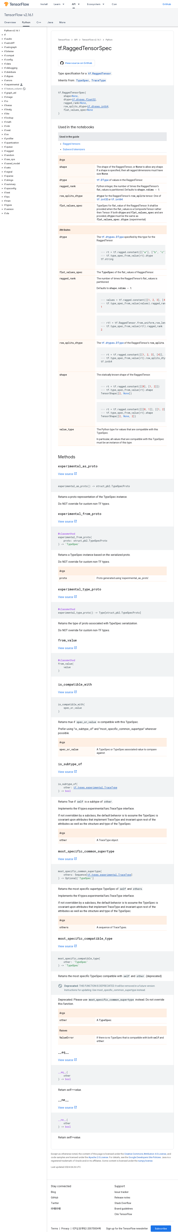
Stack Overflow (123, 1203)
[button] (22, 35)
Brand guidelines (124, 1208)
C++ (39, 22)
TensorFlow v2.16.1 (18, 15)
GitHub (167, 4)
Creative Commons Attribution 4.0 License (145, 1154)
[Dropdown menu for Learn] (64, 4)
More (62, 22)
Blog (53, 1192)
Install (44, 4)
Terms (54, 1228)
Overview (10, 22)
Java (50, 22)
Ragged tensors (71, 143)
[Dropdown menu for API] (80, 4)
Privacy (65, 1228)
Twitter (55, 1203)
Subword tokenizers (74, 149)
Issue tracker (122, 1192)
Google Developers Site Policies (145, 1157)
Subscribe (161, 1228)
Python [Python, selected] (26, 22)
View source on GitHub (76, 63)
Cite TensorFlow (123, 1214)
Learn (57, 4)
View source (65, 474)
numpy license (145, 1160)
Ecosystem (93, 4)
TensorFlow (64, 39)
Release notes (122, 1197)
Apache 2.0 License (98, 1157)
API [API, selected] (74, 4)
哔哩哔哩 (56, 1208)
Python (109, 39)
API (76, 39)
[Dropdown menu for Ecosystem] (104, 4)
